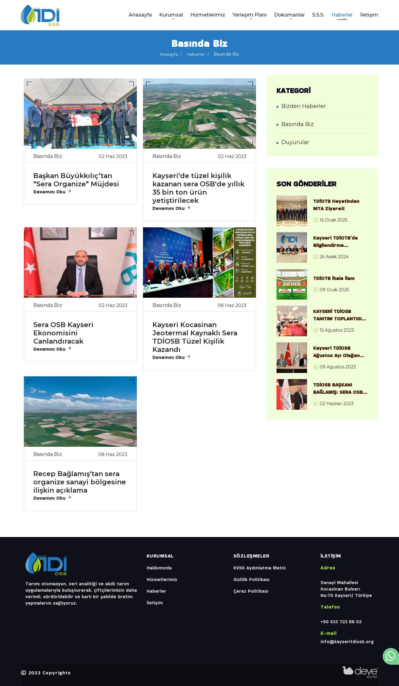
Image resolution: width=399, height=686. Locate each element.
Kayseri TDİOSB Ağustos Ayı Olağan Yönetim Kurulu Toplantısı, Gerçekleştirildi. (336, 352)
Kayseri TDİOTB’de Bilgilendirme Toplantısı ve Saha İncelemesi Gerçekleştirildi (335, 241)
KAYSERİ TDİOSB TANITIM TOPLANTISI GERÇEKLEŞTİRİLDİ (337, 315)
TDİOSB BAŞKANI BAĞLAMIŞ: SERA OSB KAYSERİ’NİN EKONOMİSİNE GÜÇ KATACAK (338, 388)
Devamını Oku (52, 191)
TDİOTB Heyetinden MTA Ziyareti (336, 205)
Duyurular (295, 142)
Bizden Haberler (303, 106)
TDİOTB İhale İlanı (333, 278)
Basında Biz (297, 124)
